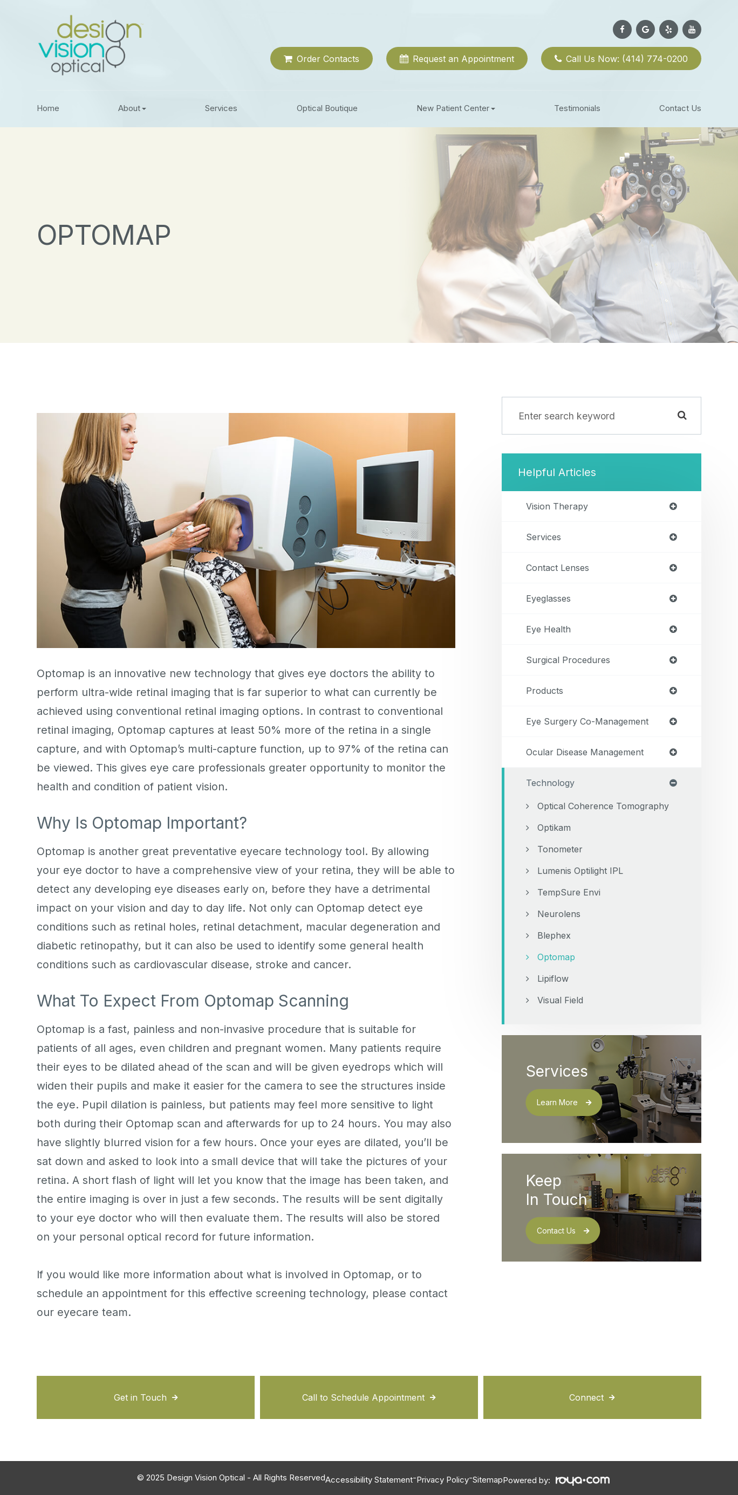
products (546, 697)
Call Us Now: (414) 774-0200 (627, 58)
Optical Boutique (327, 108)
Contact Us (680, 108)
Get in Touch (140, 1396)
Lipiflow (554, 1004)
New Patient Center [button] (455, 108)
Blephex (554, 961)
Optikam (556, 853)
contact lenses (561, 570)
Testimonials (577, 108)
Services (221, 108)
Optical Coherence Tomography (578, 824)
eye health (550, 634)
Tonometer (561, 875)
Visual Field (562, 1026)
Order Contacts (328, 58)
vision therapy (559, 507)
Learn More (562, 1128)
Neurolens (560, 940)
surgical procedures (571, 665)
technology (552, 792)
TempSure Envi (570, 918)
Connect (586, 1396)
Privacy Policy (442, 1477)
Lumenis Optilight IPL (584, 896)
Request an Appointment (463, 58)
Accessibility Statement (369, 1477)
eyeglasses (551, 602)
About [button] (132, 108)
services (545, 538)
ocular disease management (590, 761)
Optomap (557, 983)
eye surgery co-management (592, 729)
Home (48, 108)
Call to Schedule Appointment (363, 1396)
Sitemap (488, 1477)
